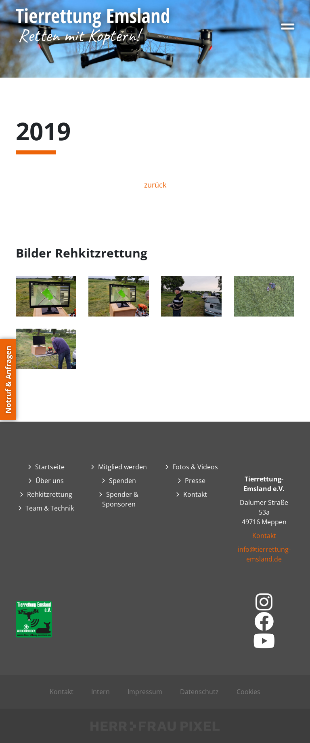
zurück (155, 185)
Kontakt (264, 535)
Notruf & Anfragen (8, 380)
